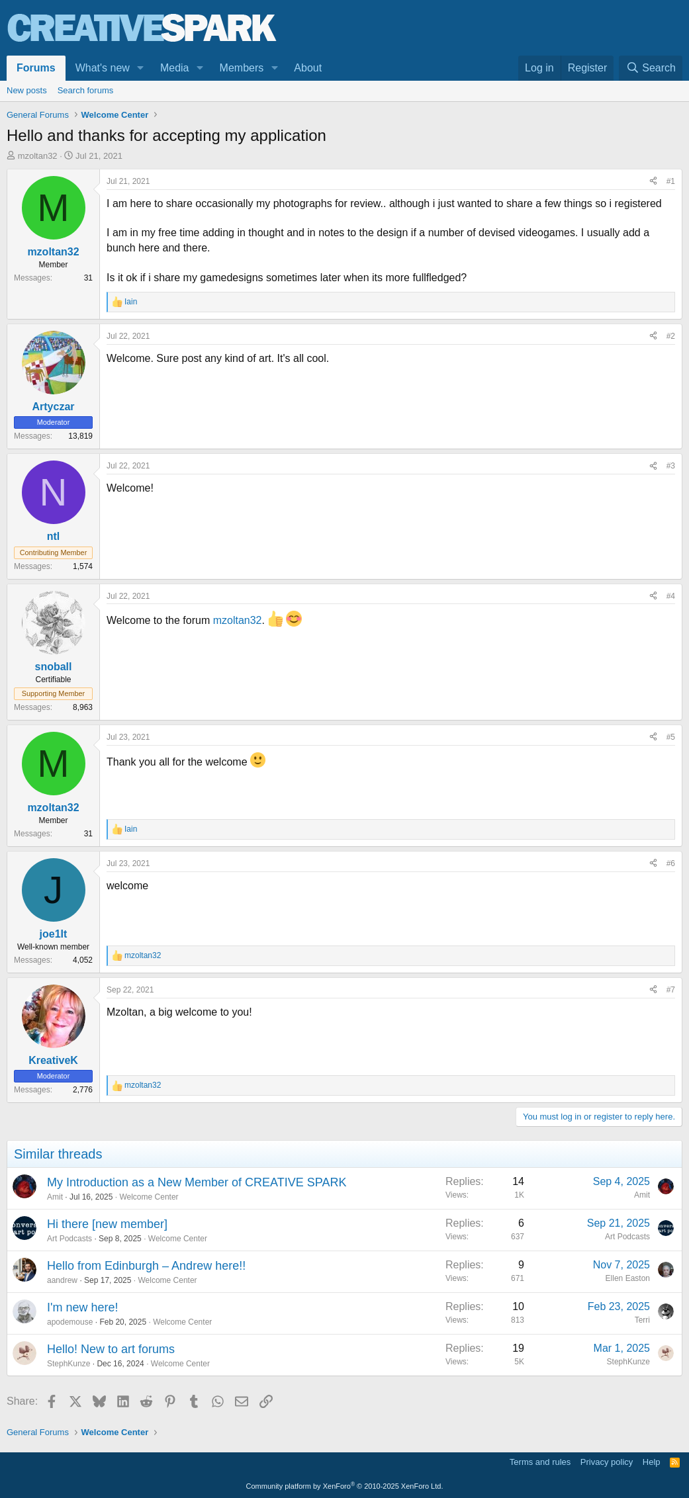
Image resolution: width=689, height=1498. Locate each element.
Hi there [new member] (107, 1224)
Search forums (86, 90)
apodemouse (70, 1322)
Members (242, 67)
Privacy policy (606, 1462)
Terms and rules (540, 1462)
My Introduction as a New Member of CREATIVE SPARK (197, 1182)
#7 (670, 989)
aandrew (62, 1280)
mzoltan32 (38, 156)
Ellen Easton (628, 1278)
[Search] (650, 68)
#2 (670, 336)
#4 (670, 596)
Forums (36, 67)
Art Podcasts (69, 1238)
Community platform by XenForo (344, 1486)
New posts (27, 90)
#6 (670, 863)
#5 (670, 737)
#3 (670, 465)
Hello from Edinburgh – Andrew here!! (146, 1265)
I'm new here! (82, 1307)
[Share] (653, 181)
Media (174, 67)
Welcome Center (148, 1197)
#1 (670, 181)
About (308, 67)
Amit (55, 1197)
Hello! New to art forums (111, 1349)
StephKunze (68, 1363)
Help (652, 1462)
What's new (102, 67)
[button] (140, 68)
